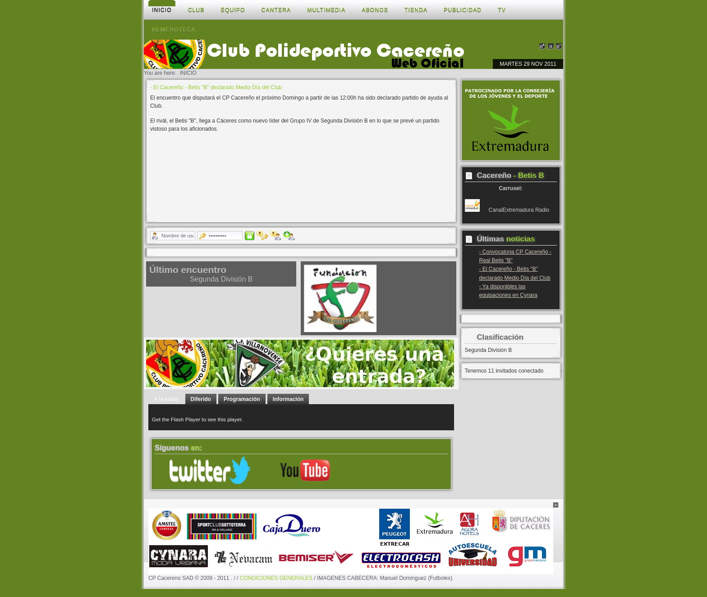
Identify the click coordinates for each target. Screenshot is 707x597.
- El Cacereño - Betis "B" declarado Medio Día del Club (216, 87)
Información (288, 399)
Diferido (201, 399)
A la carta (166, 399)
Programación (242, 399)
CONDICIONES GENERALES (276, 578)
